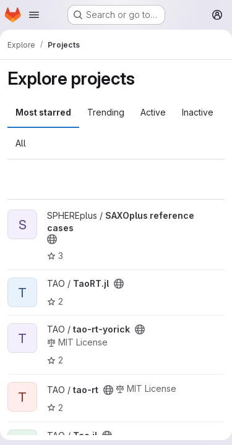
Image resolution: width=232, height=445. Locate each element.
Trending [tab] (105, 112)
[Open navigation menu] (34, 15)
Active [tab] (153, 112)
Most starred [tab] (43, 112)
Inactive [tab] (197, 112)
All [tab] (20, 143)
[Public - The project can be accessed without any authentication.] (52, 239)
